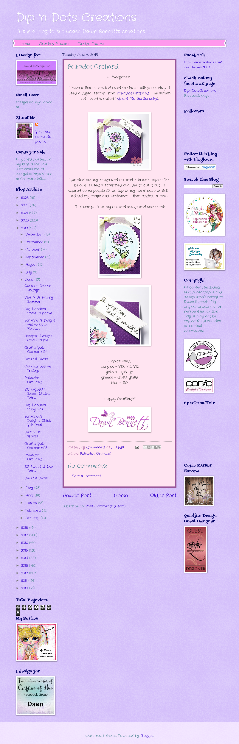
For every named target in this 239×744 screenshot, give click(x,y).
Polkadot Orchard (133, 93)
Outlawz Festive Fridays (37, 287)
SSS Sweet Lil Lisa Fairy (38, 468)
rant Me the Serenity (137, 98)
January (33, 518)
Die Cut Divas (36, 359)
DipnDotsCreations (200, 90)
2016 (25, 542)
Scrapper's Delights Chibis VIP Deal (38, 420)
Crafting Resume (55, 43)
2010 (25, 588)
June (30, 279)
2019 (25, 228)
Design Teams (91, 43)
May (29, 487)
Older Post (163, 495)
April (30, 495)
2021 (25, 212)
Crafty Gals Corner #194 (35, 349)
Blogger (146, 735)
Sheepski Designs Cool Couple (38, 338)
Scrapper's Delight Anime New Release (39, 324)
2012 (25, 573)
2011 (24, 580)
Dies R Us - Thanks (34, 434)
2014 (25, 558)
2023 (25, 197)
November (34, 242)
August (31, 264)
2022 (25, 205)
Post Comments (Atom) (105, 506)
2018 (25, 527)
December (34, 234)
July (29, 272)
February (33, 510)
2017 (25, 535)
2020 (25, 220)
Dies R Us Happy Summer (38, 299)
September (35, 257)
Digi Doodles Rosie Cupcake (38, 311)
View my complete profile (43, 137)
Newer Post (77, 495)
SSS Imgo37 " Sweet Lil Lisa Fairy (37, 393)
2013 (25, 565)
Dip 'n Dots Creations (76, 18)
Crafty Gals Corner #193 (35, 445)
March (31, 502)
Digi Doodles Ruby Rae (35, 407)
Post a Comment (86, 476)
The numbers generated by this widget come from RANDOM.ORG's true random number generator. (199, 437)
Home (25, 43)
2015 (25, 550)
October (33, 249)
